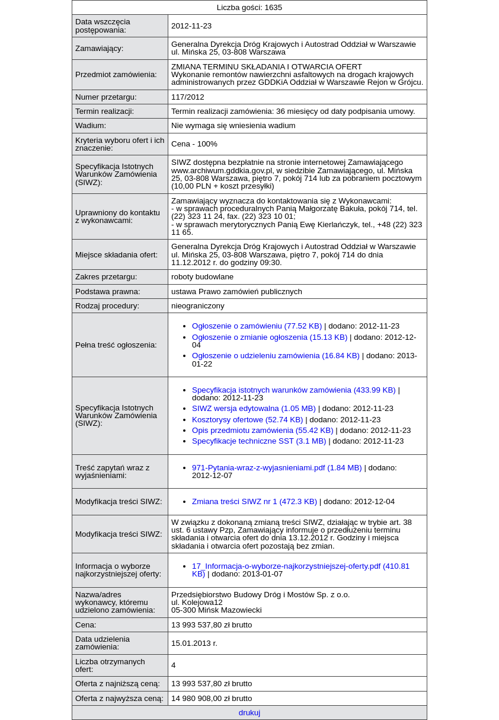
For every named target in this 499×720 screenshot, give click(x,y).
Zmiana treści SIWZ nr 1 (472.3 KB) (254, 501)
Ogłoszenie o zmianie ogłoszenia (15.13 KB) (269, 337)
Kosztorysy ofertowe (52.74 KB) (247, 419)
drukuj (249, 712)
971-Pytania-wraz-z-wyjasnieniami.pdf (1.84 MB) (277, 467)
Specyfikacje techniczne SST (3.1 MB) (259, 441)
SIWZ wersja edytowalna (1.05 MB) (254, 408)
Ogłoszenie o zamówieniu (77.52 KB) (257, 325)
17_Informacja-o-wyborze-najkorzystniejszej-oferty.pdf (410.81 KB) (301, 570)
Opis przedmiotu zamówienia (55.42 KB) (263, 430)
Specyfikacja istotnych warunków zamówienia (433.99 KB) (294, 390)
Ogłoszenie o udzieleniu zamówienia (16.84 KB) (276, 355)
